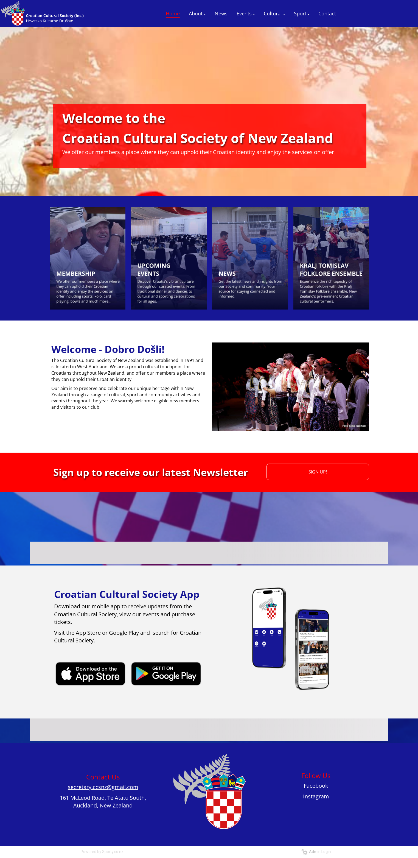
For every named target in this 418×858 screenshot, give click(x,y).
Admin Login (316, 851)
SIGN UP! (317, 472)
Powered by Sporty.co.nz (102, 851)
